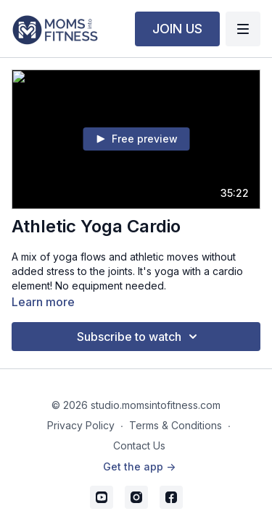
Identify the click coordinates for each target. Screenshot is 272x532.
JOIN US (177, 28)
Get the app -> (139, 466)
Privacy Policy (81, 425)
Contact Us (139, 445)
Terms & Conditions (175, 425)
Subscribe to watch (139, 336)
